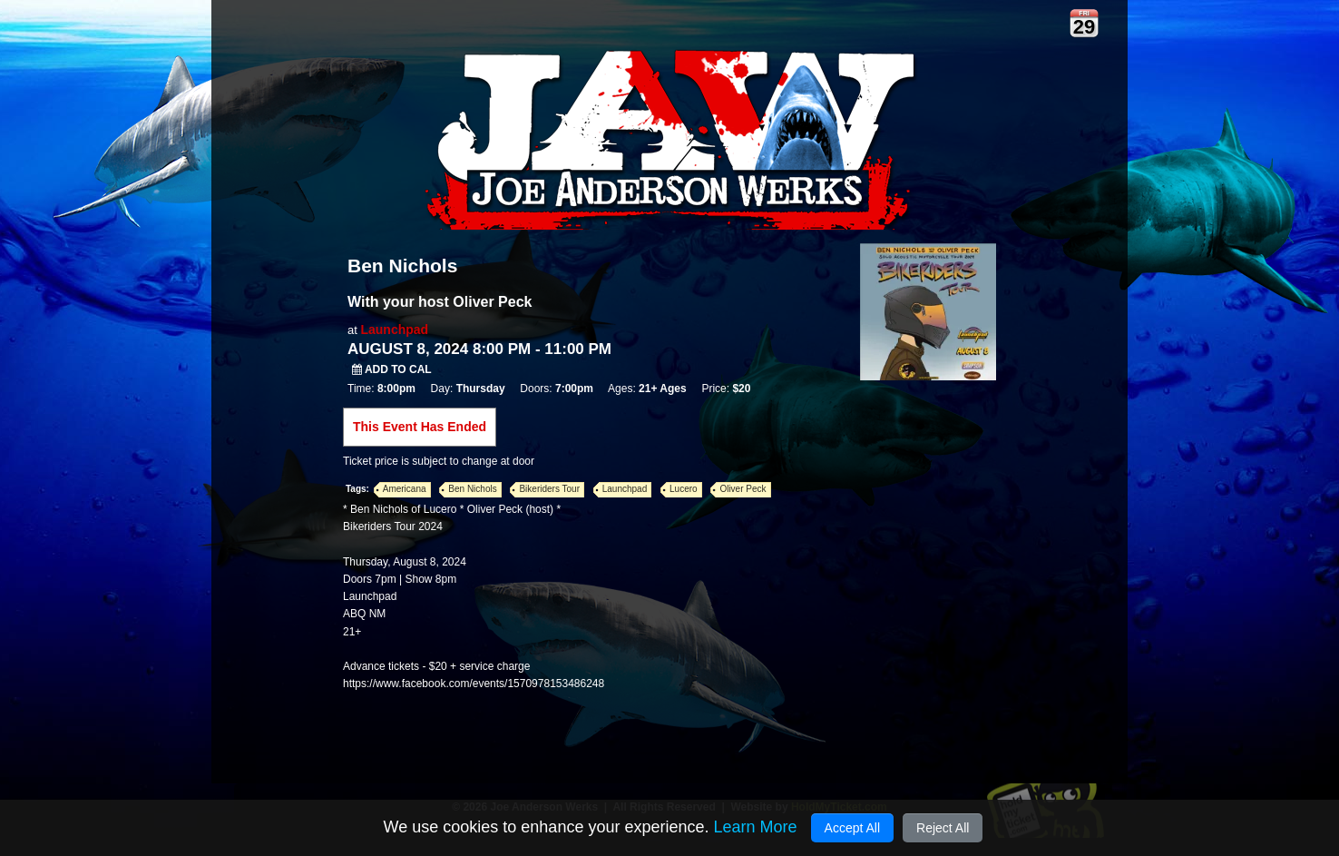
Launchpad (394, 329)
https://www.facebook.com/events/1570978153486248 (473, 683)
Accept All (852, 828)
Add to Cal (392, 369)
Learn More (755, 827)
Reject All (942, 828)
